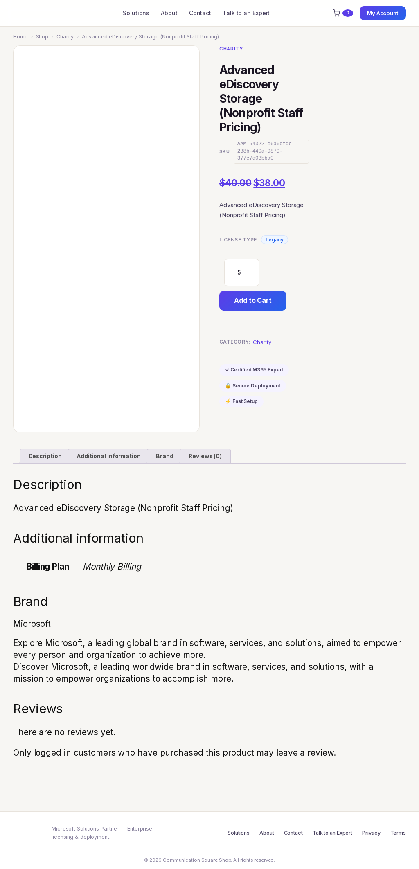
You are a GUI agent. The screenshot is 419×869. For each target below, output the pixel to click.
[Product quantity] (241, 272)
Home (20, 37)
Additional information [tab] (109, 456)
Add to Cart (253, 300)
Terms (398, 833)
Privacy (371, 833)
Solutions (136, 12)
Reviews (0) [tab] (205, 456)
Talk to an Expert (246, 12)
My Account (383, 13)
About (169, 12)
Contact (200, 12)
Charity (65, 37)
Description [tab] (45, 456)
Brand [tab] (164, 456)
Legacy (274, 239)
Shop (42, 37)
